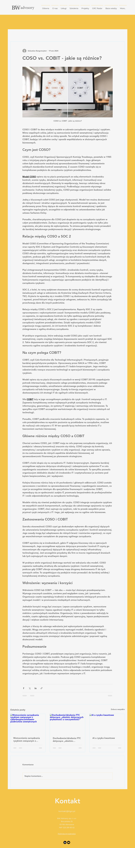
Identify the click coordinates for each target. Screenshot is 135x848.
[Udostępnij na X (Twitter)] (29, 688)
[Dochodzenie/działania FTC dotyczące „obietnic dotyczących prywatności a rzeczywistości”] (67, 724)
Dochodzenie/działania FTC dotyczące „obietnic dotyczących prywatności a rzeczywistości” (67, 739)
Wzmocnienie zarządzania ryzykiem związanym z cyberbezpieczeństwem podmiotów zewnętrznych (26, 739)
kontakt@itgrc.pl (67, 811)
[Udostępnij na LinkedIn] (35, 688)
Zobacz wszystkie (118, 709)
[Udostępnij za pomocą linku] (41, 688)
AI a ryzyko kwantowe (103, 738)
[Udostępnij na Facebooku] (23, 688)
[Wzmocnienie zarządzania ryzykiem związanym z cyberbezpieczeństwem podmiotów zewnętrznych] (28, 724)
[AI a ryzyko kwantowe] (107, 724)
